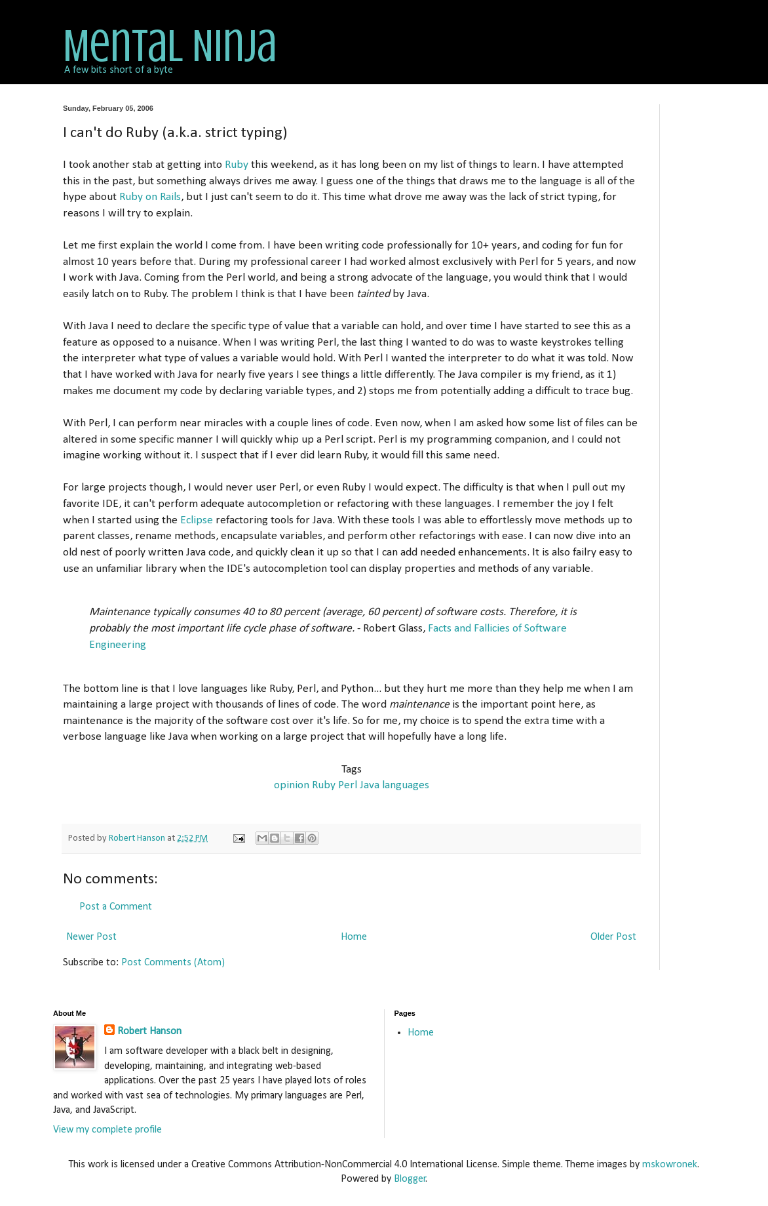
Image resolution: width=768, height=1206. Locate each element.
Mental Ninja (170, 46)
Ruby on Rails (150, 197)
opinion (291, 785)
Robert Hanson (149, 1031)
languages (405, 785)
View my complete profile (107, 1130)
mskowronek (669, 1164)
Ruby (236, 165)
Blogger (410, 1179)
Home (354, 937)
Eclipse (196, 520)
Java (369, 785)
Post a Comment (115, 907)
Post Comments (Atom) (173, 962)
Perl (347, 785)
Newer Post (91, 937)
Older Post (613, 937)
